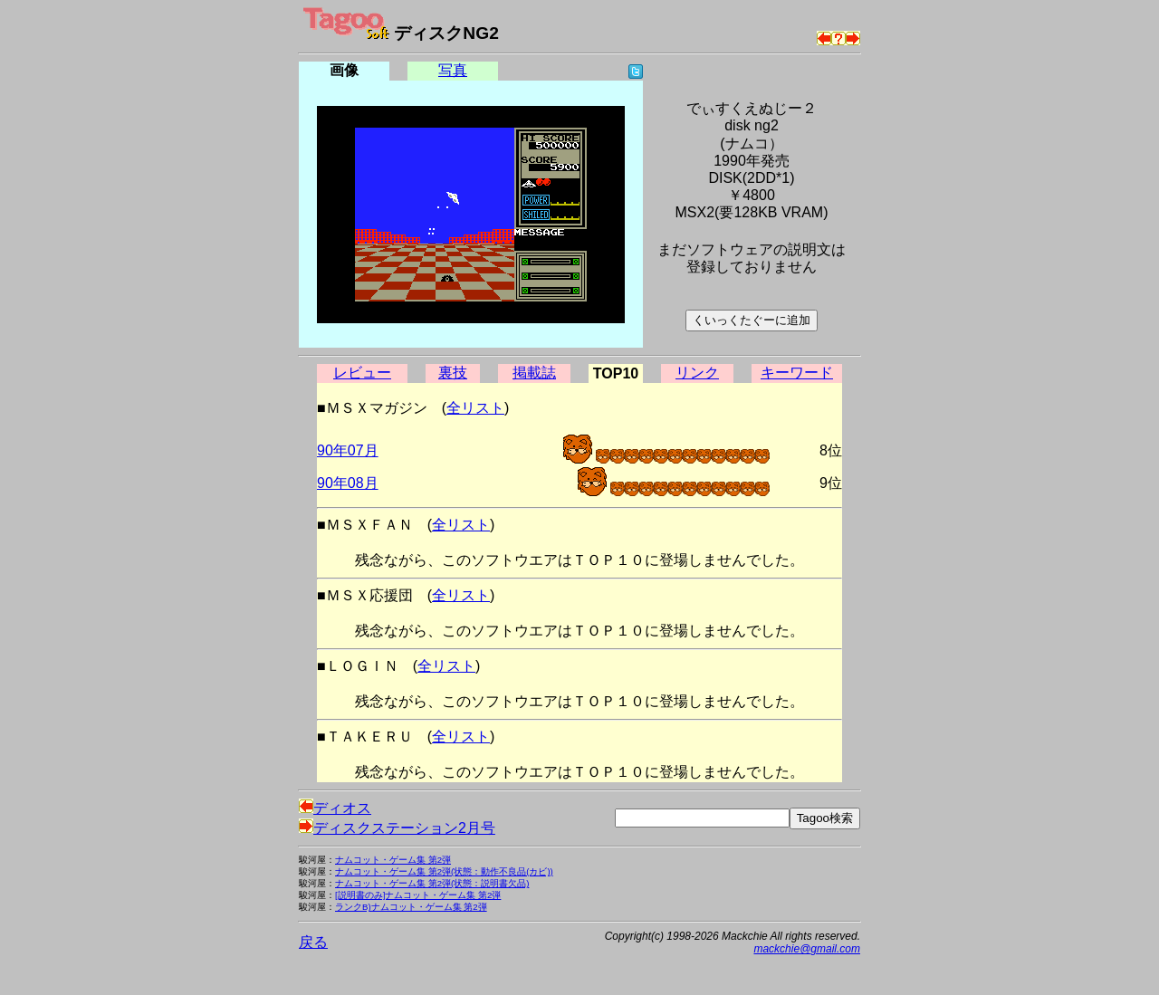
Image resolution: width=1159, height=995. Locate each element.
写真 (452, 70)
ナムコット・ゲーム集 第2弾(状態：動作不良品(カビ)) (444, 871)
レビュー (362, 372)
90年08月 (347, 483)
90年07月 (347, 450)
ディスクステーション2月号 (397, 828)
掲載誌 (534, 372)
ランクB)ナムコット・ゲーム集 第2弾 (411, 907)
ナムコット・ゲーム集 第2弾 (393, 860)
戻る (313, 942)
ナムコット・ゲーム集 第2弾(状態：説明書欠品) (432, 883)
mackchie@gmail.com (806, 948)
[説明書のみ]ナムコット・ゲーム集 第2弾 (418, 895)
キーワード (797, 372)
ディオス (335, 808)
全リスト (475, 408)
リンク (697, 372)
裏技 (452, 372)
